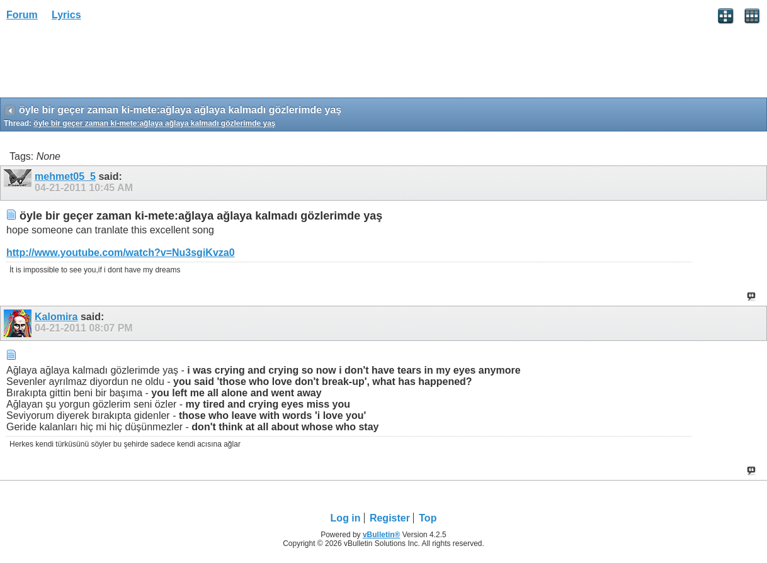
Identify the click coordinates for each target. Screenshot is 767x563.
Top (427, 518)
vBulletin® (382, 534)
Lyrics (66, 14)
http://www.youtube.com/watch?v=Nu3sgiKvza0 (120, 252)
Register (390, 518)
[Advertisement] (101, 63)
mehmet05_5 (65, 176)
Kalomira (56, 316)
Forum (22, 14)
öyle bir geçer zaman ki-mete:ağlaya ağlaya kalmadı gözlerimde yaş (154, 123)
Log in (346, 518)
